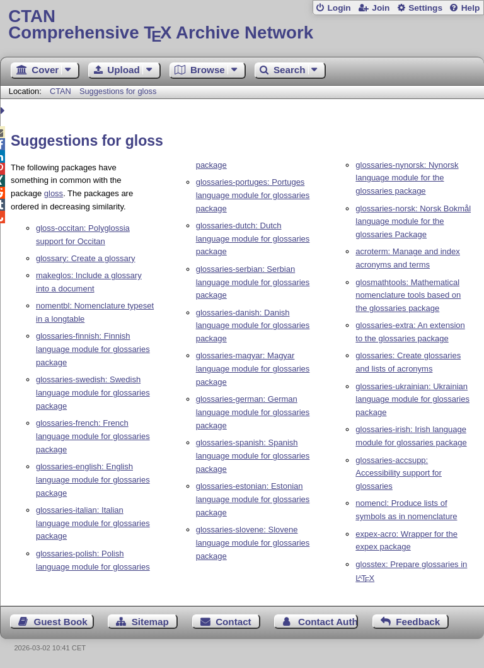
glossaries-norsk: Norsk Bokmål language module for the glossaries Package (413, 222)
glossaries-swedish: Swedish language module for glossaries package (93, 393)
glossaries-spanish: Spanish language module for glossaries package (253, 456)
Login (338, 8)
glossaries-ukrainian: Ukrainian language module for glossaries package (412, 400)
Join (380, 8)
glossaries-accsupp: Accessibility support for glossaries (398, 473)
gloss (53, 193)
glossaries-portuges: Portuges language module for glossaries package (253, 195)
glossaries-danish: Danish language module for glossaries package (253, 326)
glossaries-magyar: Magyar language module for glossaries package (253, 369)
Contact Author (328, 621)
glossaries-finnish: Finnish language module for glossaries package (93, 349)
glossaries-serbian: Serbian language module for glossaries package (253, 282)
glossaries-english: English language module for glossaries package (93, 480)
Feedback (418, 621)
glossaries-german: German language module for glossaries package (253, 412)
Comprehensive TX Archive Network (241, 25)
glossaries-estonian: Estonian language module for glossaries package (253, 499)
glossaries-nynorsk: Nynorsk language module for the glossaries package (406, 178)
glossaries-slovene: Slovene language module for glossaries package (253, 543)
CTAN (60, 91)
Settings (425, 8)
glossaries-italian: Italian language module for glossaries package (93, 523)
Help (470, 8)
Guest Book (61, 621)
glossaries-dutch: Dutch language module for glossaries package (253, 239)
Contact (233, 621)
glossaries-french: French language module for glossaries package (93, 436)
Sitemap (150, 621)
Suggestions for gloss (117, 91)
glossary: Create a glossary (85, 258)
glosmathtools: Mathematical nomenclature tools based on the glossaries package (408, 295)
